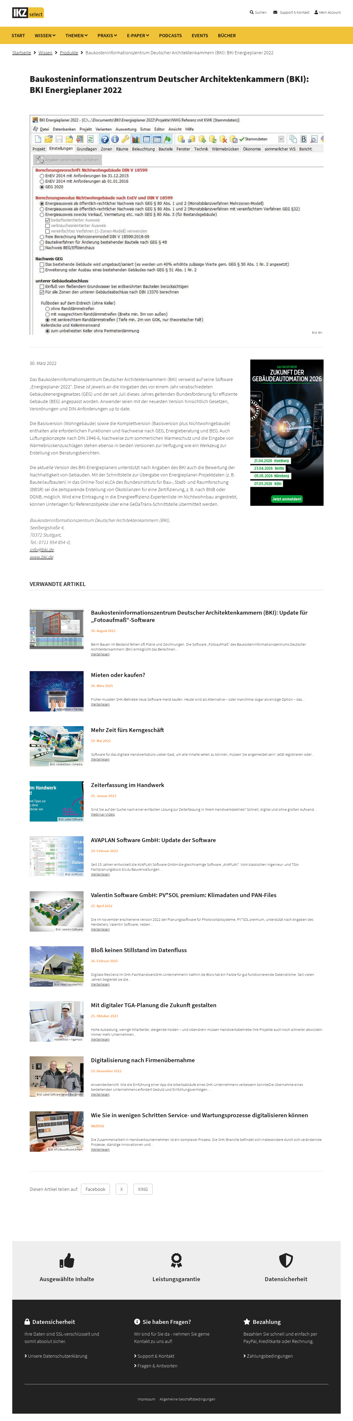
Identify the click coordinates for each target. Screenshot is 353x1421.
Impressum (146, 1399)
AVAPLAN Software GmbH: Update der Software (153, 840)
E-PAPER (136, 35)
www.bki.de (41, 557)
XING (143, 1189)
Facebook (95, 1189)
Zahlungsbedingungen (268, 1356)
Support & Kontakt (294, 12)
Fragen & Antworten (155, 1366)
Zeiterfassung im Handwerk (127, 785)
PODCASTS (170, 35)
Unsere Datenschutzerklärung (56, 1356)
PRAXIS (105, 35)
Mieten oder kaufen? (118, 675)
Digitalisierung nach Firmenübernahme (143, 1060)
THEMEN (74, 35)
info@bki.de (42, 549)
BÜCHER (227, 35)
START (18, 35)
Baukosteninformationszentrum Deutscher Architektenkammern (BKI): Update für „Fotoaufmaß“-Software (199, 616)
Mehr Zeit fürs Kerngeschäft (127, 730)
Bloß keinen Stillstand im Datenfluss (139, 950)
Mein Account (330, 12)
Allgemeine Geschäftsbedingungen (187, 1399)
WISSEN (43, 35)
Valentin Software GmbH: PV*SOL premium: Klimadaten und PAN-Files (184, 895)
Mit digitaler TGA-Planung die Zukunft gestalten (153, 1005)
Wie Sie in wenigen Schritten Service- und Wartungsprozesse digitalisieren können (199, 1115)
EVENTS (200, 35)
